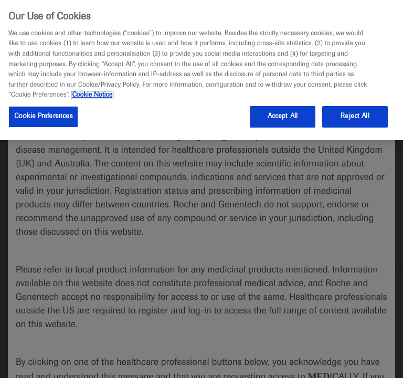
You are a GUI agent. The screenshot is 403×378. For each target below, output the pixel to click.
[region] (201, 70)
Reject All (355, 116)
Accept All (283, 116)
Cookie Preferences (43, 116)
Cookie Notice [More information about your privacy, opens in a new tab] (92, 95)
